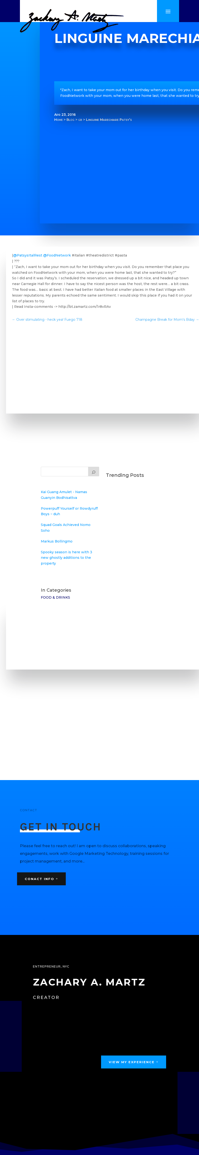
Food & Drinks (55, 597)
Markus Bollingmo (56, 541)
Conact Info (39, 879)
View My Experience (132, 1062)
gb (80, 119)
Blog (70, 119)
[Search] (93, 471)
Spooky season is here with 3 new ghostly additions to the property (66, 558)
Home (58, 119)
